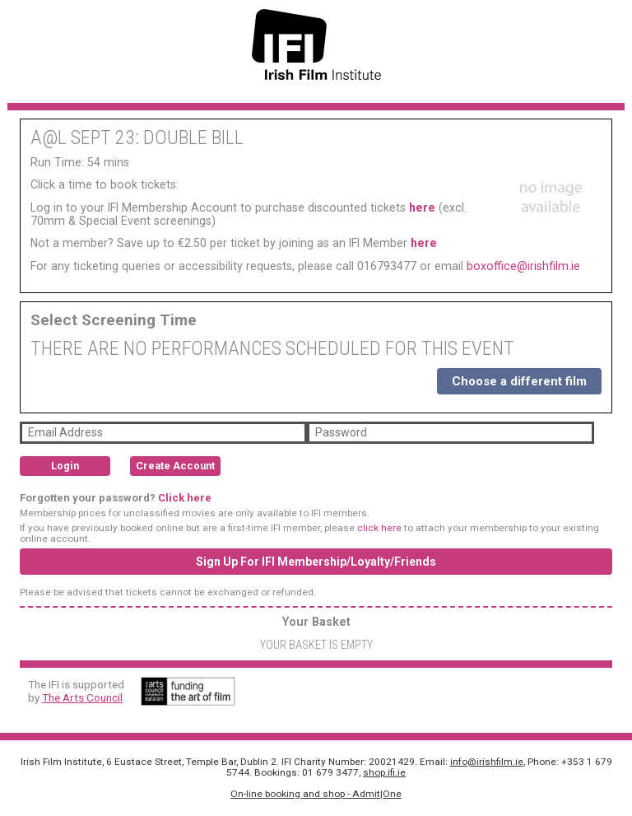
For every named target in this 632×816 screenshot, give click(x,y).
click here (379, 528)
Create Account (175, 465)
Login (65, 465)
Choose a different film (519, 381)
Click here (184, 498)
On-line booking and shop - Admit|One (316, 794)
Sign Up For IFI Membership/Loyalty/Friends (316, 561)
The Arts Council (82, 697)
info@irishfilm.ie (486, 761)
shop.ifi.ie (384, 772)
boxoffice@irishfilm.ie (523, 266)
